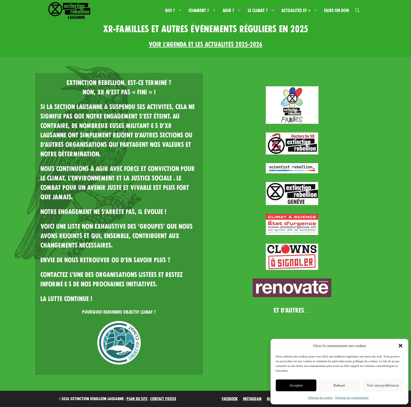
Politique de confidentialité (352, 397)
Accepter (296, 385)
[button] (400, 345)
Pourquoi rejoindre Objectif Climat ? (119, 312)
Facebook (230, 399)
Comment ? (203, 10)
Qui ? (175, 10)
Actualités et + (301, 10)
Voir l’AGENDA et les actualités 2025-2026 (205, 44)
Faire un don (336, 10)
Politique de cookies (320, 397)
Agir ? (234, 10)
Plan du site (137, 399)
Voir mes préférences (383, 385)
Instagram (252, 399)
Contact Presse (163, 399)
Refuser (339, 385)
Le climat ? (263, 10)
